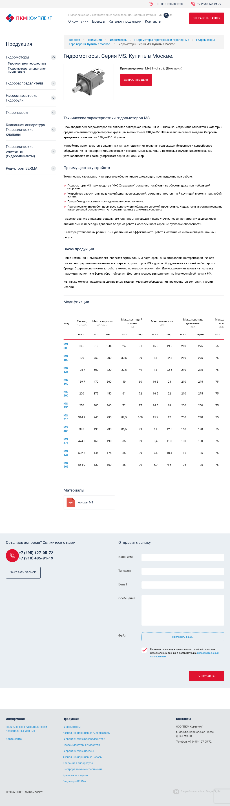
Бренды (98, 22)
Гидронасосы (17, 112)
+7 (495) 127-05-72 (209, 3)
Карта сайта (14, 739)
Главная (74, 39)
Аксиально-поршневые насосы (82, 757)
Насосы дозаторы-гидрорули (81, 745)
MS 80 (66, 346)
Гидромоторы (118, 39)
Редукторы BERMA (21, 168)
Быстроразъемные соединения (82, 769)
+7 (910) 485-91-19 (36, 558)
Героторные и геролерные (27, 63)
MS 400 (66, 429)
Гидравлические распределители (84, 739)
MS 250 (66, 405)
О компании (78, 22)
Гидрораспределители (24, 83)
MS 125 (66, 369)
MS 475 (66, 441)
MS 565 (66, 464)
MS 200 (66, 393)
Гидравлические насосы (78, 751)
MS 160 (66, 381)
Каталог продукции (125, 22)
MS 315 (66, 417)
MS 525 (66, 453)
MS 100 (66, 358)
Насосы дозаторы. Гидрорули (21, 97)
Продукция (94, 39)
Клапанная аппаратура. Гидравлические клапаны (26, 129)
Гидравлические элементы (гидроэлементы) (20, 151)
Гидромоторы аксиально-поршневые (27, 70)
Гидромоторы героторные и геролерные (161, 39)
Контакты (153, 22)
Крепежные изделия (75, 775)
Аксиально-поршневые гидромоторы (86, 732)
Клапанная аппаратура (78, 763)
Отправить (207, 675)
